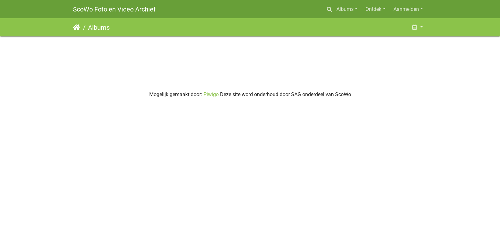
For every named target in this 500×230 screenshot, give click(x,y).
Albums (345, 9)
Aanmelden (406, 9)
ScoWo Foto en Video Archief (114, 9)
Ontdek (373, 9)
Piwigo (211, 94)
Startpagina (76, 27)
